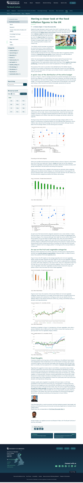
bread (54, 163)
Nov (18, 111)
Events (11, 57)
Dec (24, 111)
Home (8, 13)
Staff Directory (10, 467)
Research (38, 2)
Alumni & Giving (47, 2)
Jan (12, 101)
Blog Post (28, 13)
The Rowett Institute (14, 7)
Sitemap (73, 449)
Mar (24, 101)
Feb (18, 101)
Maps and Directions (11, 466)
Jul (12, 108)
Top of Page (72, 472)
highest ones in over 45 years (48, 32)
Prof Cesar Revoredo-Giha (56, 409)
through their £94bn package (38, 388)
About (32, 2)
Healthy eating (14, 64)
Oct (12, 111)
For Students (56, 449)
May (18, 104)
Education (12, 55)
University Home (13, 19)
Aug (18, 108)
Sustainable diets (14, 74)
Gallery (11, 45)
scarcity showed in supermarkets (46, 253)
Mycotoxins (13, 71)
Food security (13, 60)
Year (9, 94)
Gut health (12, 62)
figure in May (41, 37)
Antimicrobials (13, 50)
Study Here (12, 37)
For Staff (65, 449)
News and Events (14, 39)
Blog (23, 13)
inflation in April (38, 34)
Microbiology (13, 67)
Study (26, 2)
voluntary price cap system (44, 54)
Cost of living (13, 53)
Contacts (9, 462)
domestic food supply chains (67, 365)
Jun (24, 104)
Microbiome (13, 69)
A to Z (8, 464)
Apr (12, 104)
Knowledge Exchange (15, 34)
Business (56, 2)
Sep (24, 108)
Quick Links (64, 2)
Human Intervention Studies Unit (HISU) (18, 30)
